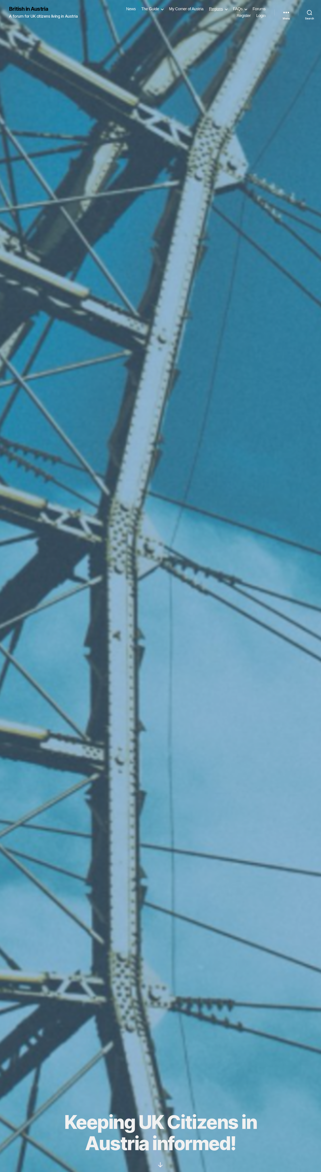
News (131, 9)
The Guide (150, 9)
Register (244, 15)
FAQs (238, 9)
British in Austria (28, 9)
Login (260, 15)
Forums (259, 9)
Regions (216, 9)
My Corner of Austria (186, 9)
